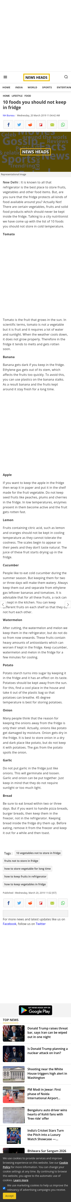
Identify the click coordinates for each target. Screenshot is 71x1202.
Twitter (41, 924)
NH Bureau (9, 115)
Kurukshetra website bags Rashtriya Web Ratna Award (68, 604)
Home (6, 87)
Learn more (20, 1180)
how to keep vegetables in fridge (25, 884)
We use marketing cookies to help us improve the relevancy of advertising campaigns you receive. (37, 1188)
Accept (9, 1196)
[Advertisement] (35, 36)
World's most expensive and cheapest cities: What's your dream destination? (3, 604)
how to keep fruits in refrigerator (25, 876)
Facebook (9, 924)
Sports (47, 87)
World (32, 87)
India (19, 87)
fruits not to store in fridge (21, 861)
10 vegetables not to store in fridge (38, 853)
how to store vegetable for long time (27, 868)
